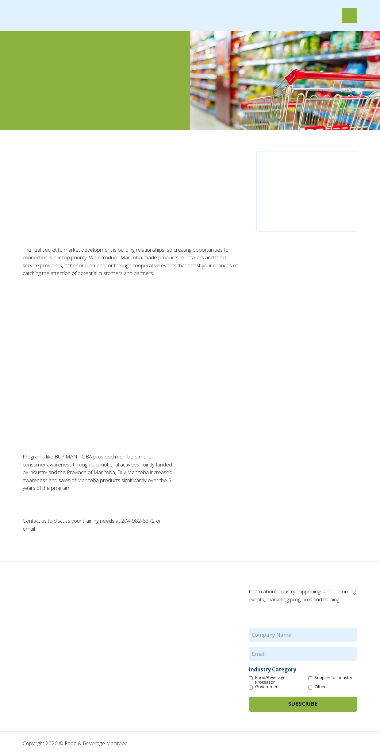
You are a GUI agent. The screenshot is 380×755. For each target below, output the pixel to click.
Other (320, 687)
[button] (349, 15)
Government (267, 687)
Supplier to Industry (333, 677)
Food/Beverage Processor (270, 680)
